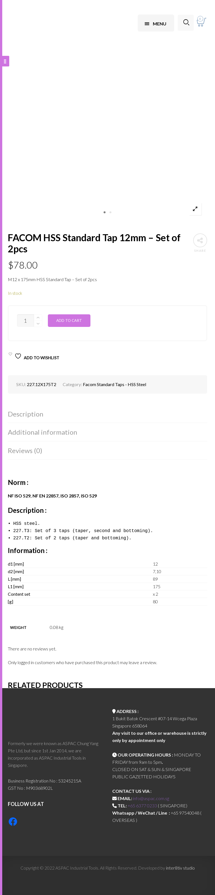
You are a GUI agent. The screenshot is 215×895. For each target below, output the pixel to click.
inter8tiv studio (180, 867)
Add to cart (69, 320)
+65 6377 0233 (142, 805)
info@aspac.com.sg (151, 798)
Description (25, 413)
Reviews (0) (25, 450)
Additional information (42, 432)
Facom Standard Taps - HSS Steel (114, 384)
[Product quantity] (25, 320)
